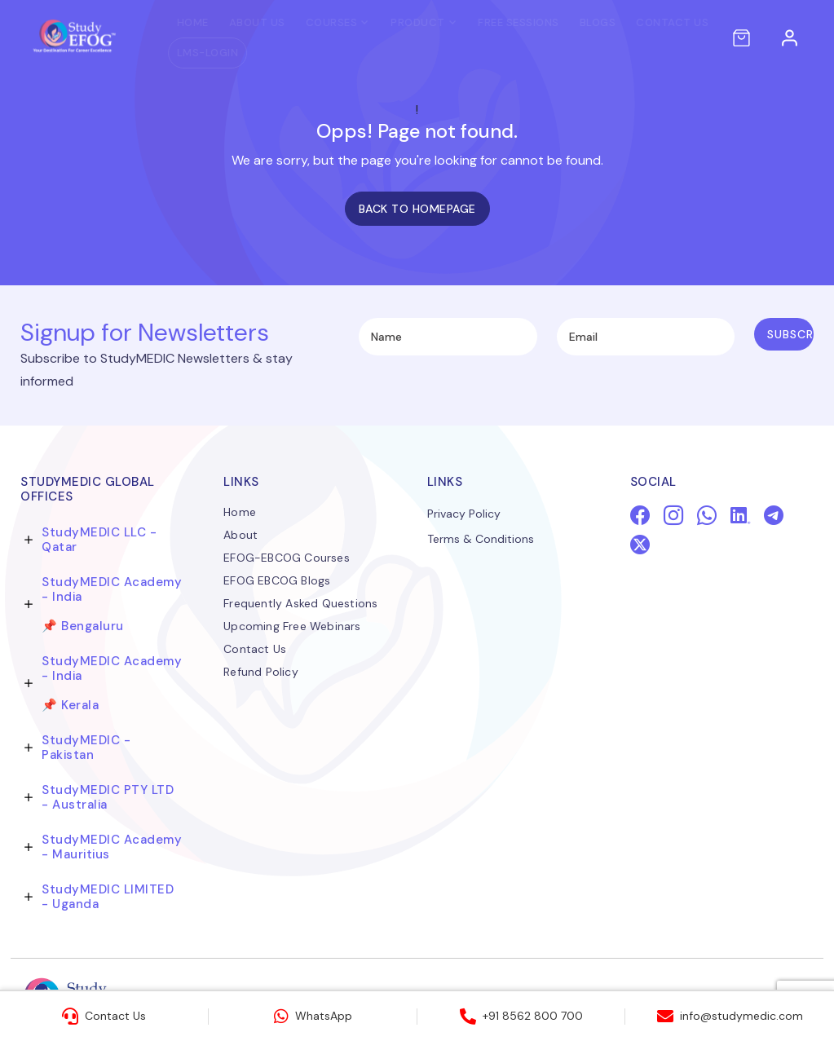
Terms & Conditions (480, 540)
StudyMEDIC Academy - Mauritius (112, 846)
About (240, 535)
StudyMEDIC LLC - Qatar (99, 539)
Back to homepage (417, 208)
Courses (317, 22)
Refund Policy (260, 672)
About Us (242, 22)
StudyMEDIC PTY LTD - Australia (108, 797)
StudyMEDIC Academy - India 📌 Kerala (112, 683)
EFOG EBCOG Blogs (276, 581)
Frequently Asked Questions (300, 604)
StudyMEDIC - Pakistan (86, 747)
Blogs (583, 22)
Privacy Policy (464, 515)
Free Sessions (504, 22)
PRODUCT (403, 22)
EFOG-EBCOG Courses (286, 558)
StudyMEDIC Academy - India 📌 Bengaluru (112, 604)
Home (178, 22)
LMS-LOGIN (193, 53)
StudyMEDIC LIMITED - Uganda (108, 896)
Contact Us (657, 22)
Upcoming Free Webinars (291, 627)
